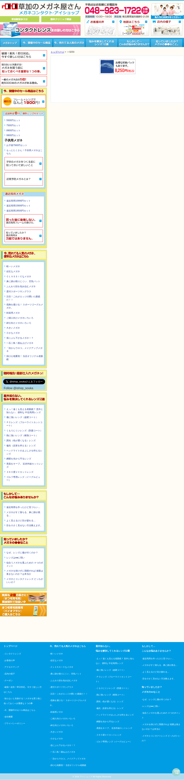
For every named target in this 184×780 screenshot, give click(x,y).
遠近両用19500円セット (18, 210)
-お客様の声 (9, 660)
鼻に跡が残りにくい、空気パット (23, 281)
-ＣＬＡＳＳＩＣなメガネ (61, 667)
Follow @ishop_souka (18, 388)
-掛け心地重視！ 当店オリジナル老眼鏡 (68, 765)
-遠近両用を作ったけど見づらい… (157, 658)
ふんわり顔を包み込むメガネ (21, 286)
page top (176, 772)
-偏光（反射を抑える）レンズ (109, 708)
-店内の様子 (9, 674)
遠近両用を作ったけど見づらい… (23, 507)
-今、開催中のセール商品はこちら (19, 710)
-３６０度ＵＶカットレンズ (108, 735)
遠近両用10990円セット (18, 200)
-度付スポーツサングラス (61, 687)
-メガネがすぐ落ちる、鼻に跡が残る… (160, 665)
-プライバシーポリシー (14, 723)
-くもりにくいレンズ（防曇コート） (113, 688)
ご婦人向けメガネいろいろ (19, 318)
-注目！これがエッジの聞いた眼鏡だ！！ (69, 694)
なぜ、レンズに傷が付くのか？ (22, 552)
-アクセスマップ (11, 667)
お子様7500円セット (16, 145)
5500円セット (13, 120)
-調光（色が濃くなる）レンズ (109, 701)
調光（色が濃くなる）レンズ (21, 440)
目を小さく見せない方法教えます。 (24, 525)
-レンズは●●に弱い (150, 706)
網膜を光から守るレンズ (18, 458)
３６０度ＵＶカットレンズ (19, 472)
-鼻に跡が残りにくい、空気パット (65, 674)
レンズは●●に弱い (15, 557)
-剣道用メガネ (56, 712)
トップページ (57, 52)
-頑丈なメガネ (56, 660)
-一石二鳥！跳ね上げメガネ (62, 752)
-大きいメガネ (56, 732)
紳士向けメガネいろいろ (18, 323)
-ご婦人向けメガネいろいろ (62, 718)
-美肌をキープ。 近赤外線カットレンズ (114, 728)
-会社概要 (8, 717)
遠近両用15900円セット (18, 205)
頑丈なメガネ (13, 271)
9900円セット (13, 135)
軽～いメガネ (13, 266)
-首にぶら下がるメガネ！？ (62, 745)
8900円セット (13, 130)
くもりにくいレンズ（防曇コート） (24, 430)
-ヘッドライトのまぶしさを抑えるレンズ (115, 715)
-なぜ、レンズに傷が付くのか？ (156, 699)
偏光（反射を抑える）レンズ (21, 445)
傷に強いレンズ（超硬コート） (22, 417)
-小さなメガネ (56, 738)
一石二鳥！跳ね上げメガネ (19, 343)
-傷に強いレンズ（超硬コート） (110, 670)
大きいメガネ (13, 328)
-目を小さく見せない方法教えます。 (159, 678)
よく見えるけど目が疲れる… (21, 520)
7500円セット (13, 125)
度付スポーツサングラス (18, 291)
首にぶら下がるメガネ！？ (19, 338)
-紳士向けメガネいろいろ (61, 725)
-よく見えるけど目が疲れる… (155, 672)
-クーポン (8, 680)
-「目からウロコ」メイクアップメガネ (68, 759)
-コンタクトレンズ (12, 654)
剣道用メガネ (13, 313)
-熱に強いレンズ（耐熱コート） (110, 695)
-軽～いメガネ (56, 654)
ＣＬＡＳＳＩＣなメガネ (18, 276)
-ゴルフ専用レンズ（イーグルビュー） (114, 741)
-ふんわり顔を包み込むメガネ (63, 680)
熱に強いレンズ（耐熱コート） (22, 435)
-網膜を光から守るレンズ (107, 721)
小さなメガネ (13, 333)
